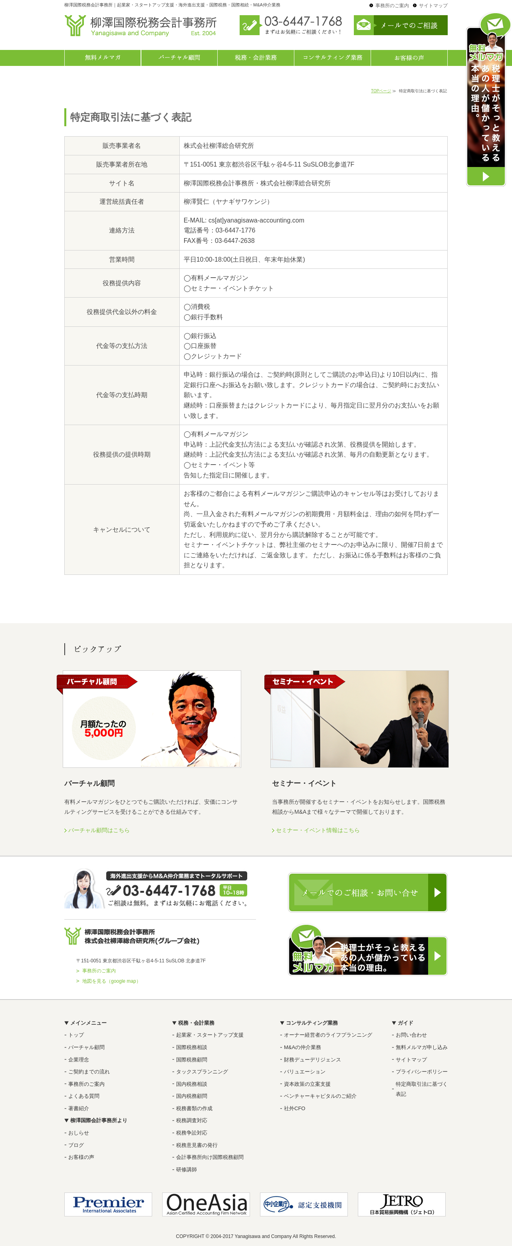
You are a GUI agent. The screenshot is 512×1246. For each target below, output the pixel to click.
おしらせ (78, 1133)
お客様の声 (409, 58)
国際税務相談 (191, 1047)
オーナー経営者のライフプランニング (328, 1035)
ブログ (76, 1145)
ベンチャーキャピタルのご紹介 (320, 1096)
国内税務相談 (191, 1084)
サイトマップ (433, 5)
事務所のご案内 (392, 5)
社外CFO (294, 1108)
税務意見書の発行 (197, 1145)
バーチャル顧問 (179, 58)
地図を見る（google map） (111, 981)
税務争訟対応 (191, 1133)
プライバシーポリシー (422, 1072)
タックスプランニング (202, 1072)
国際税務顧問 (191, 1060)
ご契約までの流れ (89, 1072)
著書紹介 (78, 1108)
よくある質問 (83, 1096)
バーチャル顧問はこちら (99, 830)
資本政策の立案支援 (307, 1084)
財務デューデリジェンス (312, 1060)
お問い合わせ (411, 1035)
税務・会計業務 (256, 58)
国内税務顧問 (191, 1096)
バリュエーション (304, 1072)
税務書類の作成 (194, 1108)
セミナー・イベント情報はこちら (318, 830)
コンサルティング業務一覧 (332, 58)
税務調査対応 (191, 1120)
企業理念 (78, 1060)
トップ (76, 1035)
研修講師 (186, 1169)
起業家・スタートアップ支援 (210, 1035)
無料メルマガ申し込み (422, 1047)
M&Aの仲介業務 (302, 1047)
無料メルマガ (102, 58)
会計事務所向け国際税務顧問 (210, 1157)
